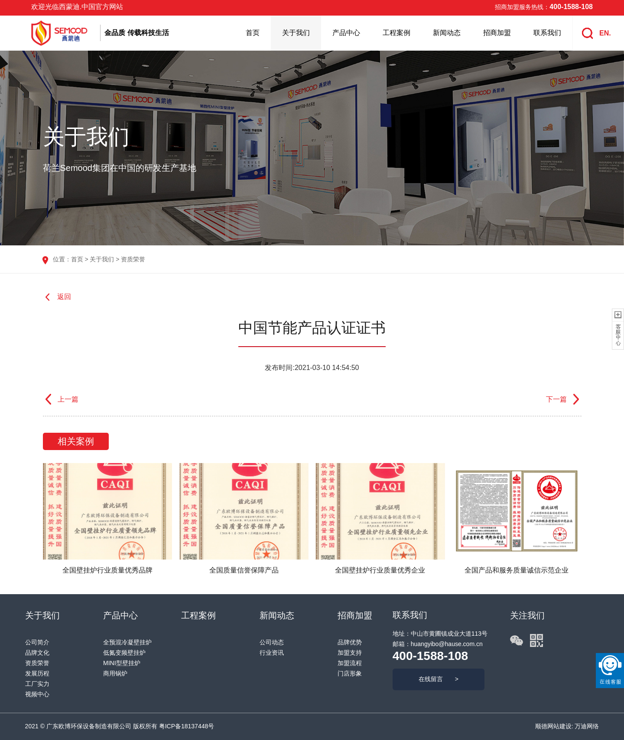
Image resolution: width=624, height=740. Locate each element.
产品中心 (346, 32)
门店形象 (350, 673)
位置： (62, 259)
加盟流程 (350, 663)
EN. (605, 33)
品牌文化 (37, 652)
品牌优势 (350, 642)
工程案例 (396, 32)
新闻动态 (447, 32)
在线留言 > (438, 679)
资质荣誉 (133, 259)
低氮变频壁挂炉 (124, 652)
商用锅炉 (115, 673)
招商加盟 (497, 32)
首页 (253, 32)
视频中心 (37, 694)
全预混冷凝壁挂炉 (127, 642)
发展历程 (37, 673)
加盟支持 (350, 652)
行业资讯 (272, 652)
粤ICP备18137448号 (186, 726)
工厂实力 (37, 683)
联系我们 (547, 32)
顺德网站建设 (553, 726)
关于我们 (296, 32)
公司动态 (272, 642)
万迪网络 (586, 726)
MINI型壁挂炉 (121, 663)
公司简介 (37, 642)
